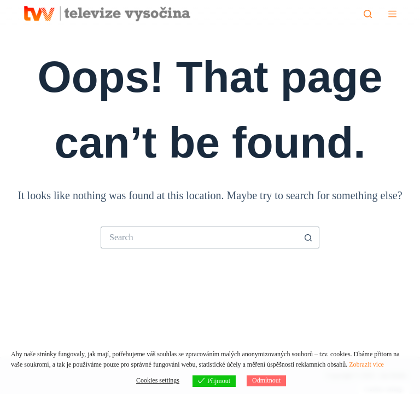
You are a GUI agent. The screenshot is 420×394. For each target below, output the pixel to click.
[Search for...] (199, 237)
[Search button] (308, 237)
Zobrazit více (366, 364)
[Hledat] (368, 14)
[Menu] (392, 14)
